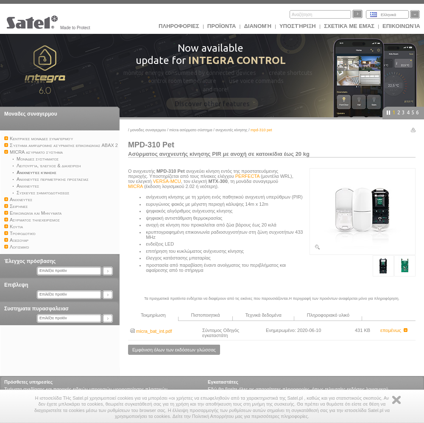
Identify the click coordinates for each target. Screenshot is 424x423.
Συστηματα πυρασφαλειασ (36, 309)
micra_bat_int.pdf (151, 331)
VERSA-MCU (167, 181)
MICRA (135, 186)
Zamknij (396, 400)
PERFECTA (247, 176)
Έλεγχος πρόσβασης (30, 261)
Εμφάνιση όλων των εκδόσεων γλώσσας (174, 349)
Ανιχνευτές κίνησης (231, 130)
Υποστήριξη (298, 26)
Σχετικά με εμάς (349, 26)
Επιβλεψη (16, 285)
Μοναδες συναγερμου (30, 114)
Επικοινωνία (401, 26)
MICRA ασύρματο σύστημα (190, 130)
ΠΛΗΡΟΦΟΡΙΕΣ (179, 26)
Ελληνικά (388, 15)
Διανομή (257, 26)
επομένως (393, 330)
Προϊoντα (221, 26)
